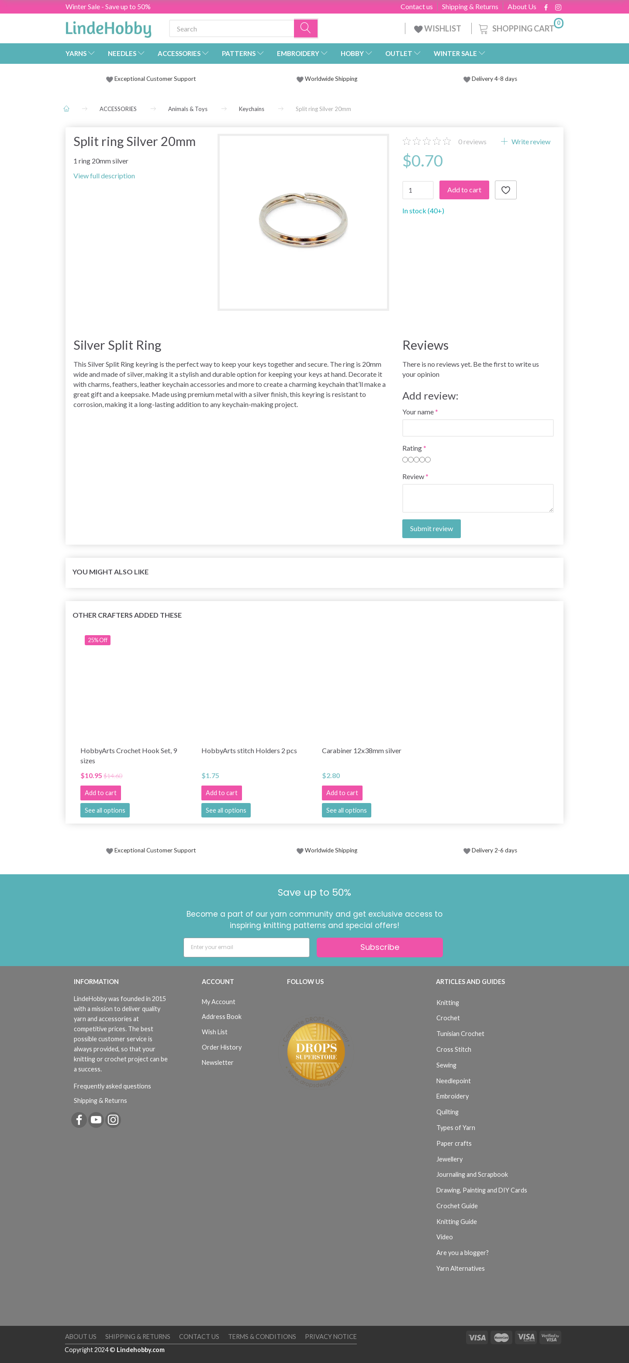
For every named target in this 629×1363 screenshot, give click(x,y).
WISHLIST (438, 28)
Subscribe (379, 947)
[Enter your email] (246, 947)
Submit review (431, 528)
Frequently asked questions (112, 1086)
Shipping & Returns (470, 6)
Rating (412, 448)
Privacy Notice (331, 1336)
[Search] (306, 28)
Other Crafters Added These (127, 615)
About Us (522, 6)
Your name (418, 411)
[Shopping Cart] (520, 27)
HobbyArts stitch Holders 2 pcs (249, 750)
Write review (530, 141)
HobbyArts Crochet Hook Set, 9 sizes (128, 755)
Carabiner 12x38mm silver (361, 750)
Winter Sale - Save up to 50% (108, 6)
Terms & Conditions (262, 1336)
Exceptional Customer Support (155, 78)
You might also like (111, 571)
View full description (104, 175)
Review (413, 476)
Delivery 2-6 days (490, 850)
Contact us (417, 6)
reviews (472, 141)
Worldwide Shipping (327, 78)
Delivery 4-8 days (490, 78)
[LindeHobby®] (108, 26)
